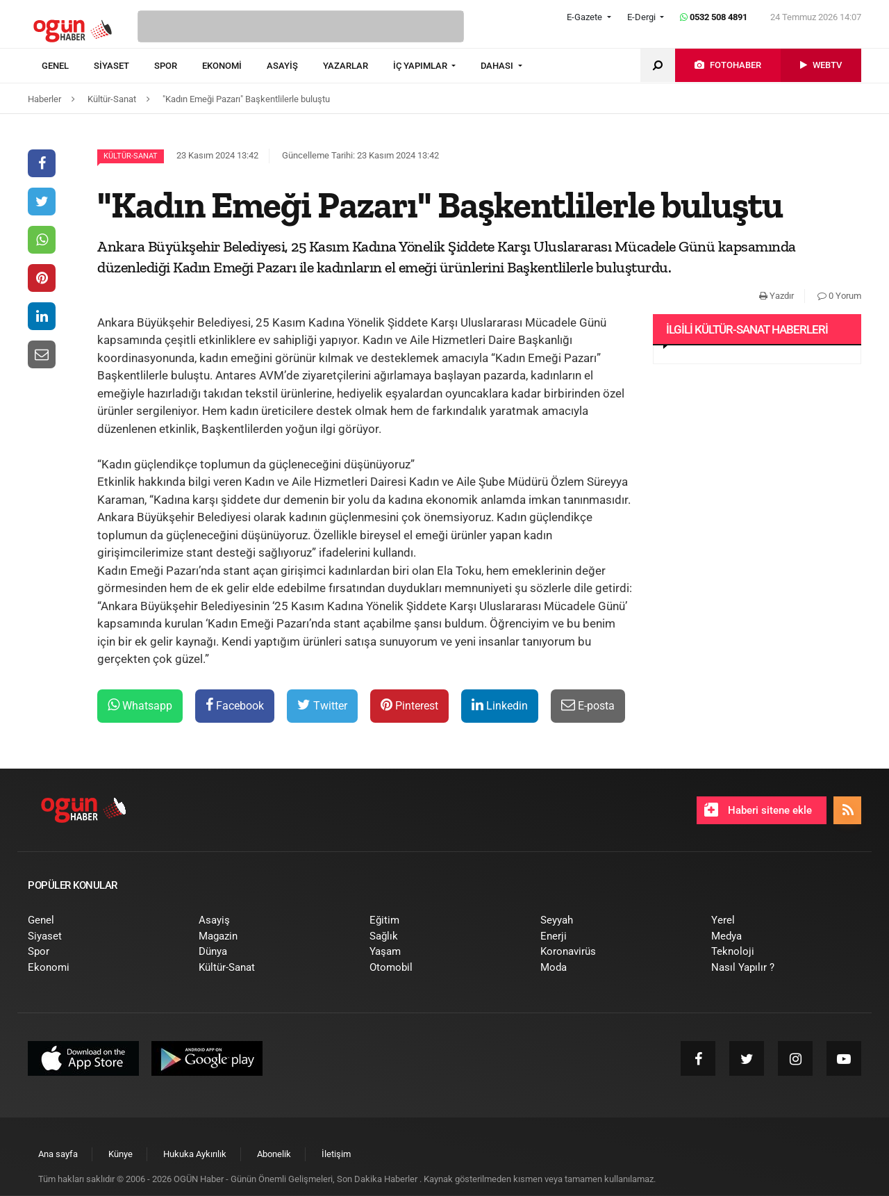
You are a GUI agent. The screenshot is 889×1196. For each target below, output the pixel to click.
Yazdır (776, 295)
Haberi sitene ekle (758, 810)
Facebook (235, 705)
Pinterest (409, 705)
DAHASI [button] (498, 65)
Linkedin (500, 705)
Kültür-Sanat (130, 156)
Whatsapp (140, 705)
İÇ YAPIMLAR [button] (421, 65)
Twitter (322, 705)
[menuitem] (68, 66)
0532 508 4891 (713, 17)
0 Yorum (839, 295)
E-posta (588, 705)
